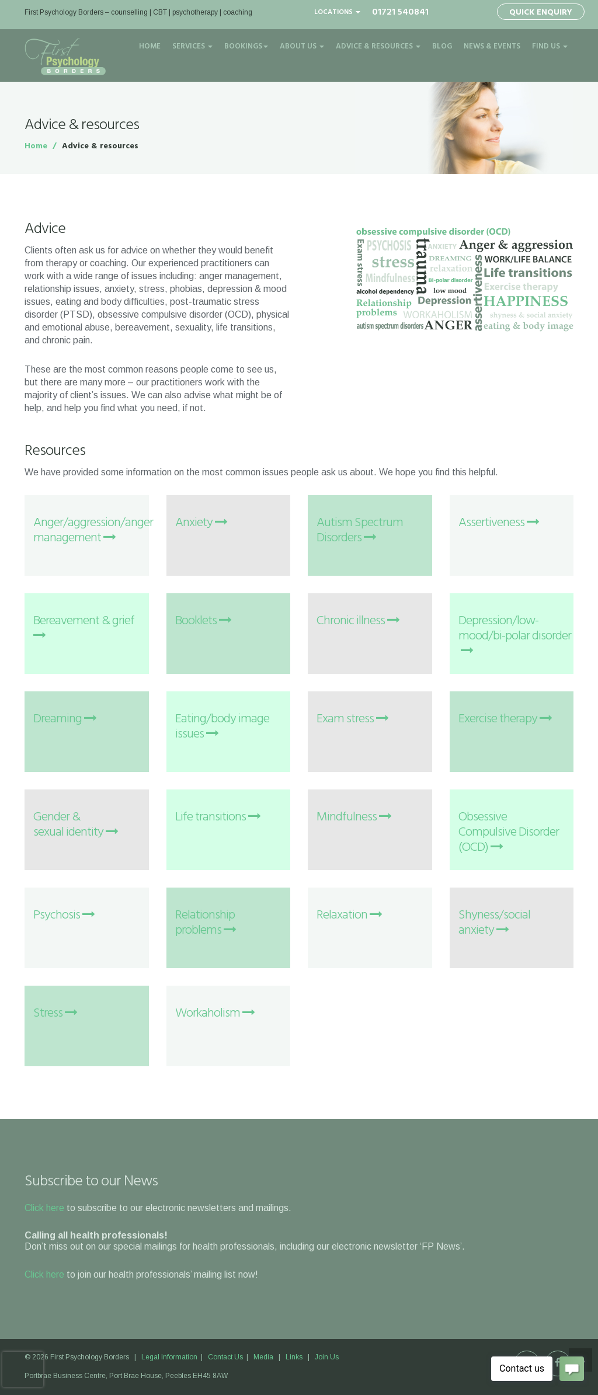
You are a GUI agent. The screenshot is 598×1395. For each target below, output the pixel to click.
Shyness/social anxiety (494, 923)
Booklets (203, 621)
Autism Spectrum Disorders (360, 530)
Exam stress (352, 719)
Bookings (246, 46)
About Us (302, 46)
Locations (337, 12)
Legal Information (170, 1357)
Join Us (327, 1357)
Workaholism (215, 1013)
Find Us (550, 46)
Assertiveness (498, 523)
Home (150, 46)
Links (294, 1357)
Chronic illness (358, 621)
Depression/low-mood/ (514, 636)
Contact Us (225, 1357)
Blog (442, 46)
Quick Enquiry (540, 12)
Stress (55, 1013)
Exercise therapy (505, 719)
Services (192, 46)
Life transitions (217, 817)
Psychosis (64, 915)
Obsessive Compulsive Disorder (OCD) (508, 832)
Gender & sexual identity (75, 825)
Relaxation (349, 915)
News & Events (492, 46)
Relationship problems (205, 923)
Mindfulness (354, 817)
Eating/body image (222, 727)
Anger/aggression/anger (93, 530)
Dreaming (64, 719)
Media (263, 1357)
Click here (44, 1208)
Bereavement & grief (83, 626)
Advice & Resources (378, 46)
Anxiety (201, 523)
